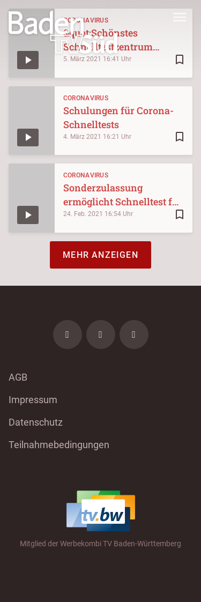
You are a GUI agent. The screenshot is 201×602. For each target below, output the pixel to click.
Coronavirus (85, 98)
